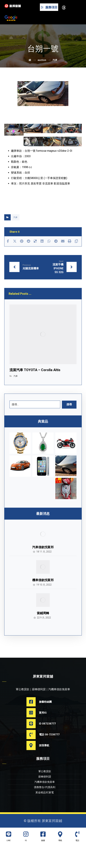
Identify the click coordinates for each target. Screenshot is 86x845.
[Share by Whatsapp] (49, 241)
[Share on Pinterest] (21, 241)
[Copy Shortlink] (76, 241)
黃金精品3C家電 (44, 792)
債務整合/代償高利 (44, 787)
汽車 (15, 217)
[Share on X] (14, 241)
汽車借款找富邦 (43, 547)
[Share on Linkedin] (42, 241)
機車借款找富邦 (43, 580)
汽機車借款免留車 (44, 781)
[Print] (69, 241)
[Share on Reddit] (28, 241)
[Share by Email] (62, 241)
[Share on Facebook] (7, 241)
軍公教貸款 (44, 771)
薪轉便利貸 (44, 776)
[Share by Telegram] (55, 241)
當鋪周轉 (43, 613)
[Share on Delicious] (35, 241)
